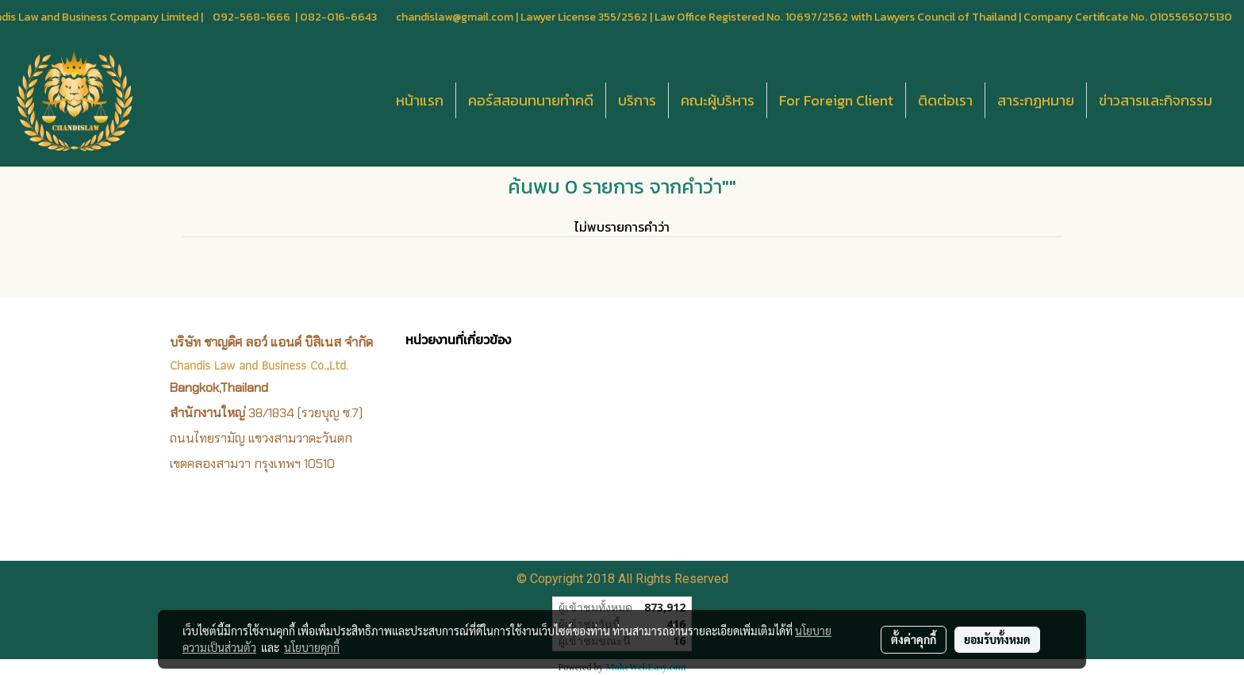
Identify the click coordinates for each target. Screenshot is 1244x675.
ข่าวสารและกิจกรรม (1155, 100)
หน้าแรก (419, 100)
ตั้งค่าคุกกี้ (913, 639)
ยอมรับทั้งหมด (997, 639)
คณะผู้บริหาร (717, 100)
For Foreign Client (836, 100)
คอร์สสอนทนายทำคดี (530, 100)
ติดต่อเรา (945, 100)
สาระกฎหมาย (1035, 100)
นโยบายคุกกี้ (312, 647)
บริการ (637, 100)
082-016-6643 (338, 17)
